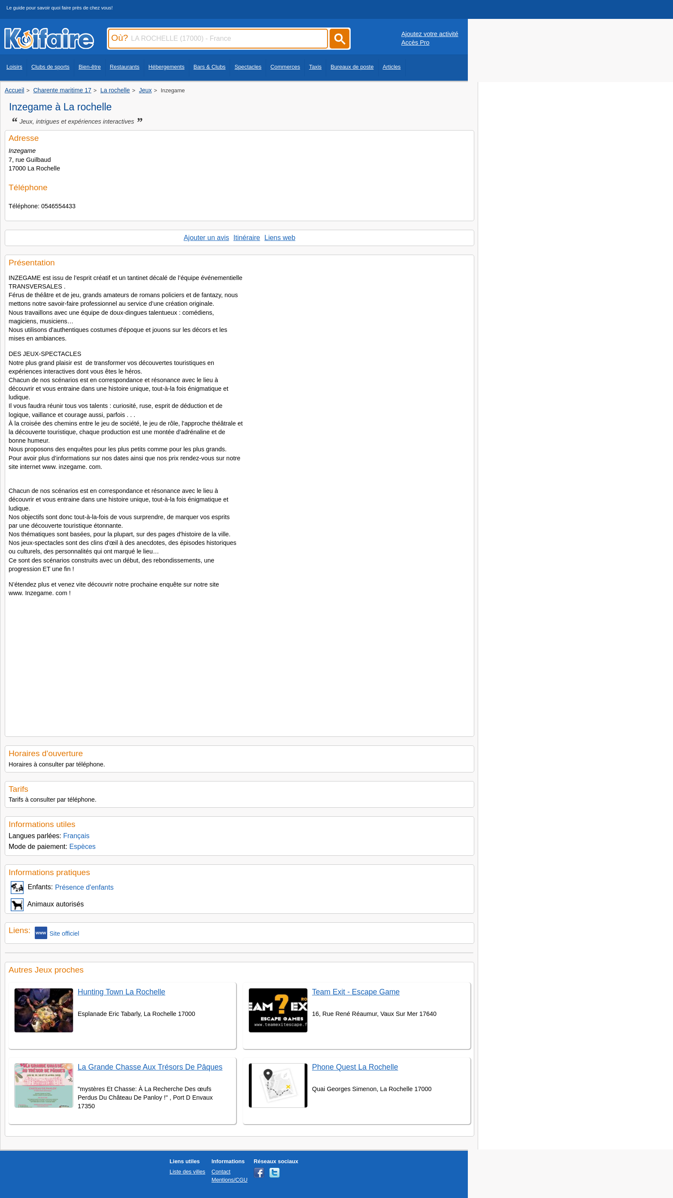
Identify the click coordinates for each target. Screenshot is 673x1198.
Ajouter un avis (206, 237)
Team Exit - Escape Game (356, 992)
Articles (392, 67)
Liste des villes (187, 1171)
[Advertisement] (239, 664)
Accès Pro (415, 42)
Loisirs (14, 67)
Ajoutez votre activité (429, 33)
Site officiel (57, 933)
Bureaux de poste (351, 67)
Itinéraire (246, 237)
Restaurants (124, 67)
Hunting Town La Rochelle (121, 992)
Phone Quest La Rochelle (355, 1067)
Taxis (315, 67)
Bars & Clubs (210, 67)
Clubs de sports (50, 67)
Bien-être (90, 67)
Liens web (279, 237)
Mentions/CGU (230, 1180)
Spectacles (247, 67)
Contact (221, 1171)
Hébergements (167, 67)
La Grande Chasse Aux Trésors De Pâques (150, 1067)
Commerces (285, 67)
